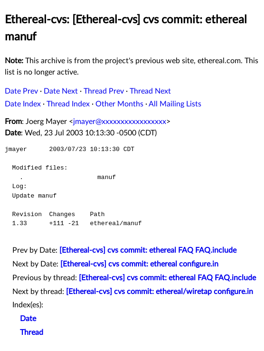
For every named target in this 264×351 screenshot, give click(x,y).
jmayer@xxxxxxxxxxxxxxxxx (119, 121)
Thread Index (68, 104)
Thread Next (150, 91)
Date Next (61, 91)
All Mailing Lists (175, 104)
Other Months (119, 104)
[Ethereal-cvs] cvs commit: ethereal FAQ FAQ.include (147, 250)
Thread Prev (104, 91)
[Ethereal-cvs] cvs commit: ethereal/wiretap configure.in (159, 291)
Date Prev (21, 91)
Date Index (23, 104)
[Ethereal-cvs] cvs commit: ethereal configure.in (139, 264)
